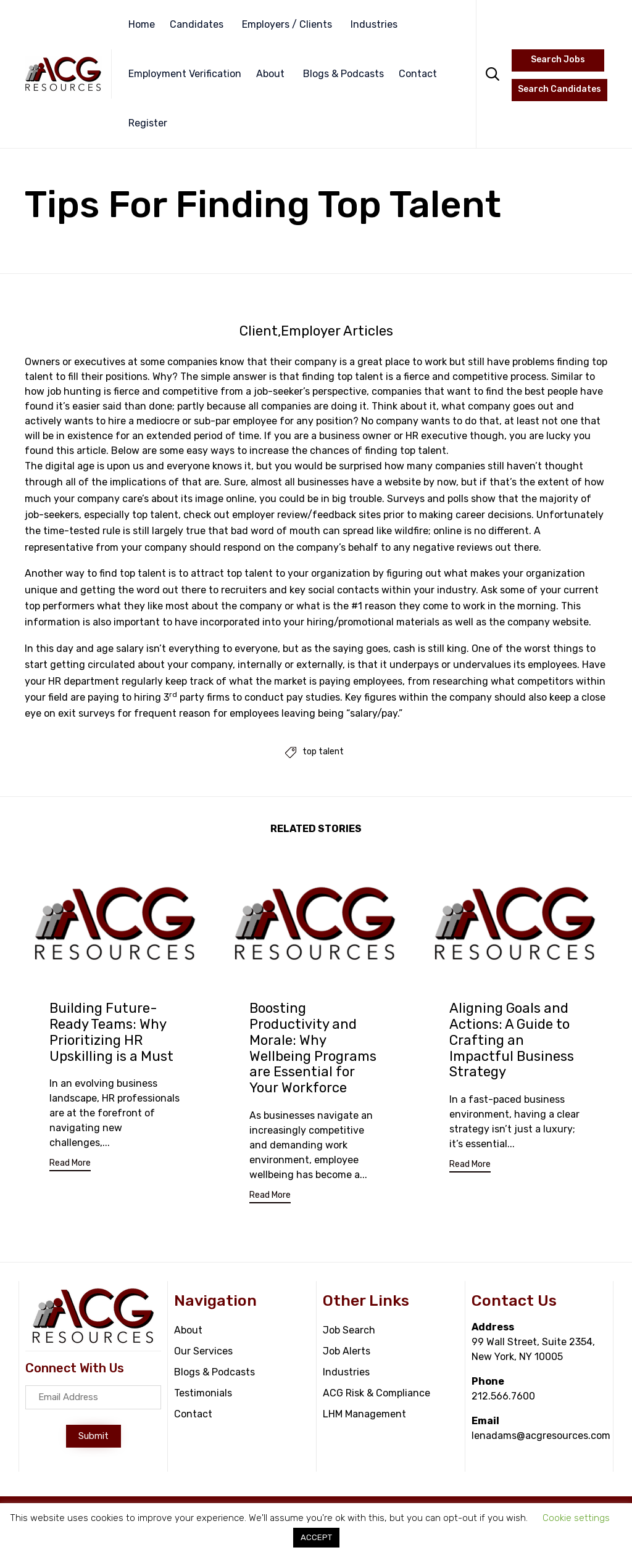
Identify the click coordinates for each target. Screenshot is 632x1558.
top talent (323, 752)
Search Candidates (559, 89)
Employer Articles (337, 331)
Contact (418, 74)
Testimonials (203, 1394)
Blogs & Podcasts (343, 74)
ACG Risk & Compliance (376, 1394)
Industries (374, 24)
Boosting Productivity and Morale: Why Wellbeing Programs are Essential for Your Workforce (312, 1048)
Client (258, 331)
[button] (70, 1165)
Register (147, 123)
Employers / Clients (287, 24)
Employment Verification (184, 74)
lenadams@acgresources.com (541, 1437)
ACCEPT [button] (316, 1537)
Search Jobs (558, 59)
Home (141, 24)
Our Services (203, 1352)
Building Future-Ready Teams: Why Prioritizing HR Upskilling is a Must (111, 1032)
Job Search (349, 1331)
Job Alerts (346, 1352)
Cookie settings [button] (576, 1517)
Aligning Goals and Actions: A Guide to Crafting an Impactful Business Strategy (511, 1040)
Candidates (196, 24)
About (270, 74)
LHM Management (364, 1415)
